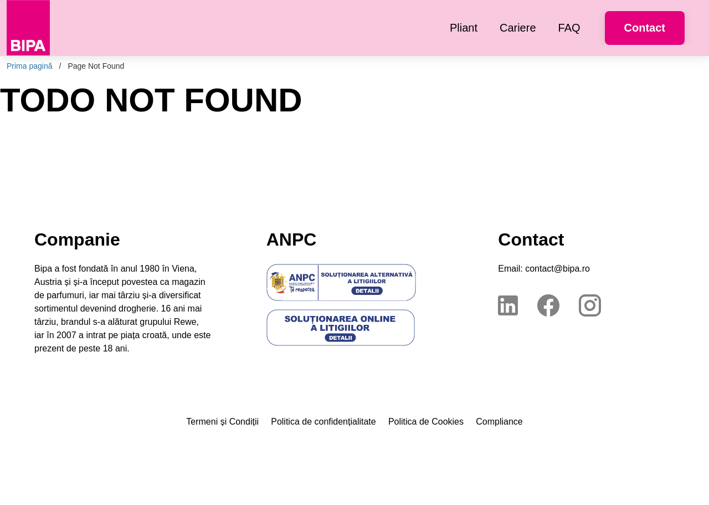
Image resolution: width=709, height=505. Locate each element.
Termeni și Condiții (222, 421)
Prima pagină (30, 66)
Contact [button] (644, 28)
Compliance (499, 421)
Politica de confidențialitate (323, 421)
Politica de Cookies (426, 421)
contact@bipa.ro (557, 268)
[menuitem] (464, 28)
